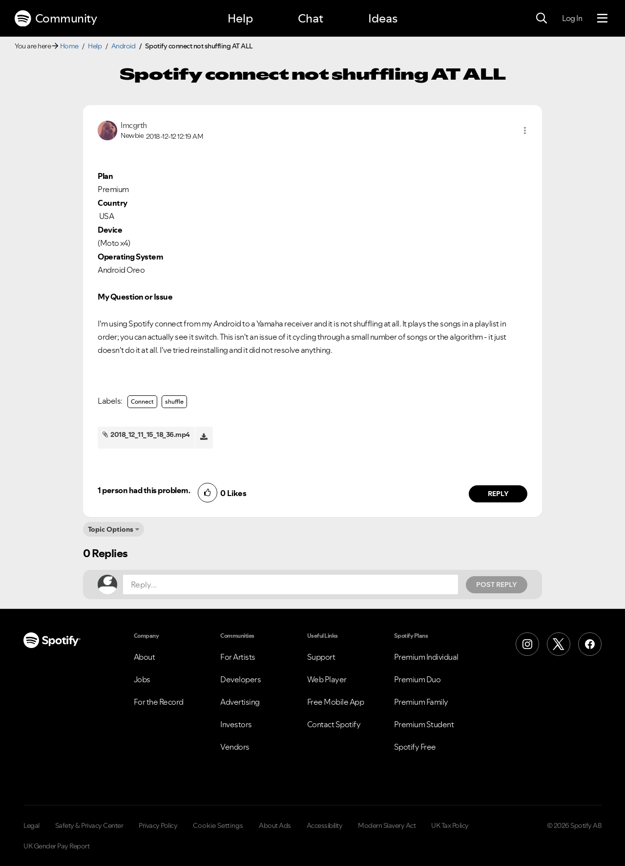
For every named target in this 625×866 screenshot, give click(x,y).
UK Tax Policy (450, 825)
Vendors (235, 746)
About (144, 656)
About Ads (275, 825)
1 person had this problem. (144, 490)
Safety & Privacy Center (89, 825)
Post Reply (496, 584)
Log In (572, 18)
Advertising (240, 701)
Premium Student (424, 724)
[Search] (541, 18)
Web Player (327, 679)
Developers (240, 679)
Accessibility (325, 825)
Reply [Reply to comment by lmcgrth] (498, 493)
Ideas (382, 18)
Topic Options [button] (110, 529)
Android (123, 46)
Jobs (142, 679)
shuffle (174, 401)
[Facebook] (590, 644)
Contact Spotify (334, 724)
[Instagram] (527, 644)
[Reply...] (290, 584)
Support (321, 656)
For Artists (237, 656)
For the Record (159, 701)
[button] (525, 130)
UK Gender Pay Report (56, 846)
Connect (142, 401)
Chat (310, 18)
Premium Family (421, 701)
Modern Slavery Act (387, 825)
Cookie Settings (218, 825)
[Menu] (602, 18)
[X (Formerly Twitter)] (558, 644)
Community (56, 18)
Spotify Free (415, 746)
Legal (31, 825)
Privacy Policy (158, 825)
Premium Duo (417, 679)
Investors (236, 724)
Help (240, 18)
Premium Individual (426, 656)
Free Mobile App (335, 701)
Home (69, 46)
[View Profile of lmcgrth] (134, 125)
